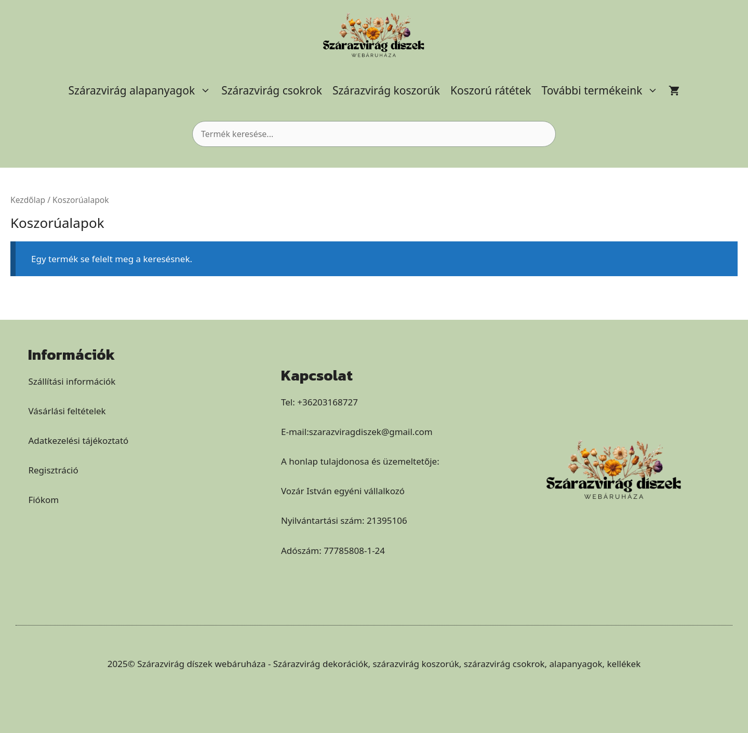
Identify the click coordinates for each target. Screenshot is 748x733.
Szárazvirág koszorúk (386, 90)
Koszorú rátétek (490, 90)
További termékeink (603, 90)
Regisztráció (53, 470)
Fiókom (43, 500)
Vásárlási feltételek (66, 411)
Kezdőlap (27, 200)
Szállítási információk (71, 381)
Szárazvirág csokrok (271, 90)
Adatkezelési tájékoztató (78, 440)
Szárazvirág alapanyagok (143, 90)
